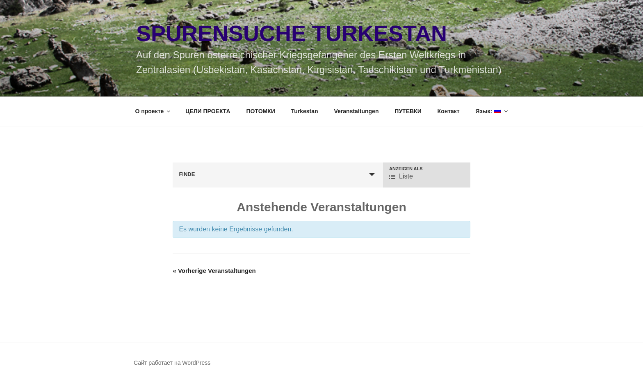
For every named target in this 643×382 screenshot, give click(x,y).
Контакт (449, 111)
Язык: (492, 111)
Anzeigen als (406, 169)
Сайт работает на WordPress (172, 362)
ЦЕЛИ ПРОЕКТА (207, 111)
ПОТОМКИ (260, 111)
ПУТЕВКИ (407, 111)
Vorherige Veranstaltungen (214, 270)
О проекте (153, 111)
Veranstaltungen (356, 111)
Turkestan (304, 111)
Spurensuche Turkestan (291, 33)
